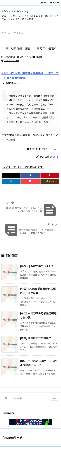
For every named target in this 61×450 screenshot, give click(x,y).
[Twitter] (11, 175)
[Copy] (50, 181)
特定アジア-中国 (11, 60)
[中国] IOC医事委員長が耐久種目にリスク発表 (38, 291)
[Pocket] (30, 181)
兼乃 (55, 156)
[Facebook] (30, 175)
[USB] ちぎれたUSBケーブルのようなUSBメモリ (38, 363)
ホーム (7, 32)
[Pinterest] (50, 175)
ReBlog (20, 32)
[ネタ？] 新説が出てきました (37, 266)
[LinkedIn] (11, 181)
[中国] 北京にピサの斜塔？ (35, 338)
